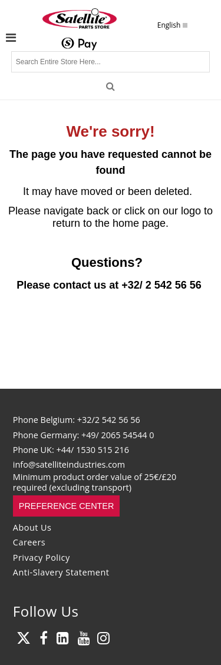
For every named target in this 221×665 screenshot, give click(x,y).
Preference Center (66, 506)
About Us (32, 527)
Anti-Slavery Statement (61, 572)
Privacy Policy (41, 557)
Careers (29, 542)
